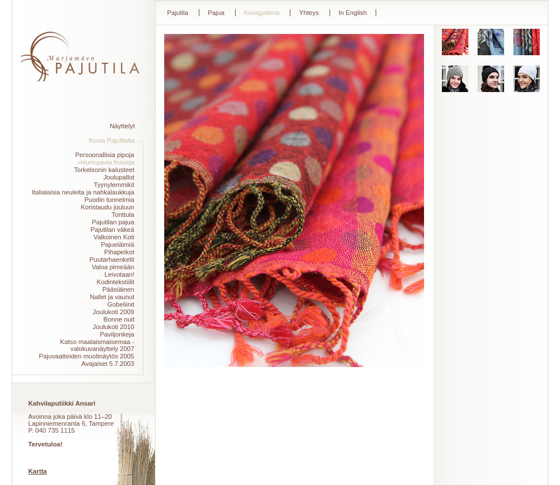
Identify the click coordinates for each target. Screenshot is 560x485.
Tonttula (123, 214)
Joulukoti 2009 (113, 311)
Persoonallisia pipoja (104, 154)
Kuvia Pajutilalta (112, 140)
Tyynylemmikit (114, 184)
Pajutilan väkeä (112, 229)
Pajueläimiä (117, 244)
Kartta (37, 471)
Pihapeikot (119, 252)
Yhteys (309, 12)
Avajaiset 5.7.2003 (107, 363)
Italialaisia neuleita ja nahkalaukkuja (83, 192)
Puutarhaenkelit (111, 259)
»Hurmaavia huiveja (105, 162)
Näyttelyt (122, 126)
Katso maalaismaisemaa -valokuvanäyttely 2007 (97, 345)
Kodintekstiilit (115, 281)
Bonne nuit (119, 319)
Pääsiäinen (118, 289)
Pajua (216, 12)
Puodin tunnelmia (109, 199)
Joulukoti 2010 (113, 326)
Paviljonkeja (117, 334)
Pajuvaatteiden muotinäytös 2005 (86, 356)
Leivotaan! (119, 274)
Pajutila (177, 12)
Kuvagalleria (262, 12)
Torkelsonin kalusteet (104, 169)
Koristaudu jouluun (107, 207)
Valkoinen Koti (113, 237)
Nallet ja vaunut (112, 296)
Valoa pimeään (113, 266)
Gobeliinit (120, 304)
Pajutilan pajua (113, 222)
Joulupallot (119, 177)
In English (353, 12)
